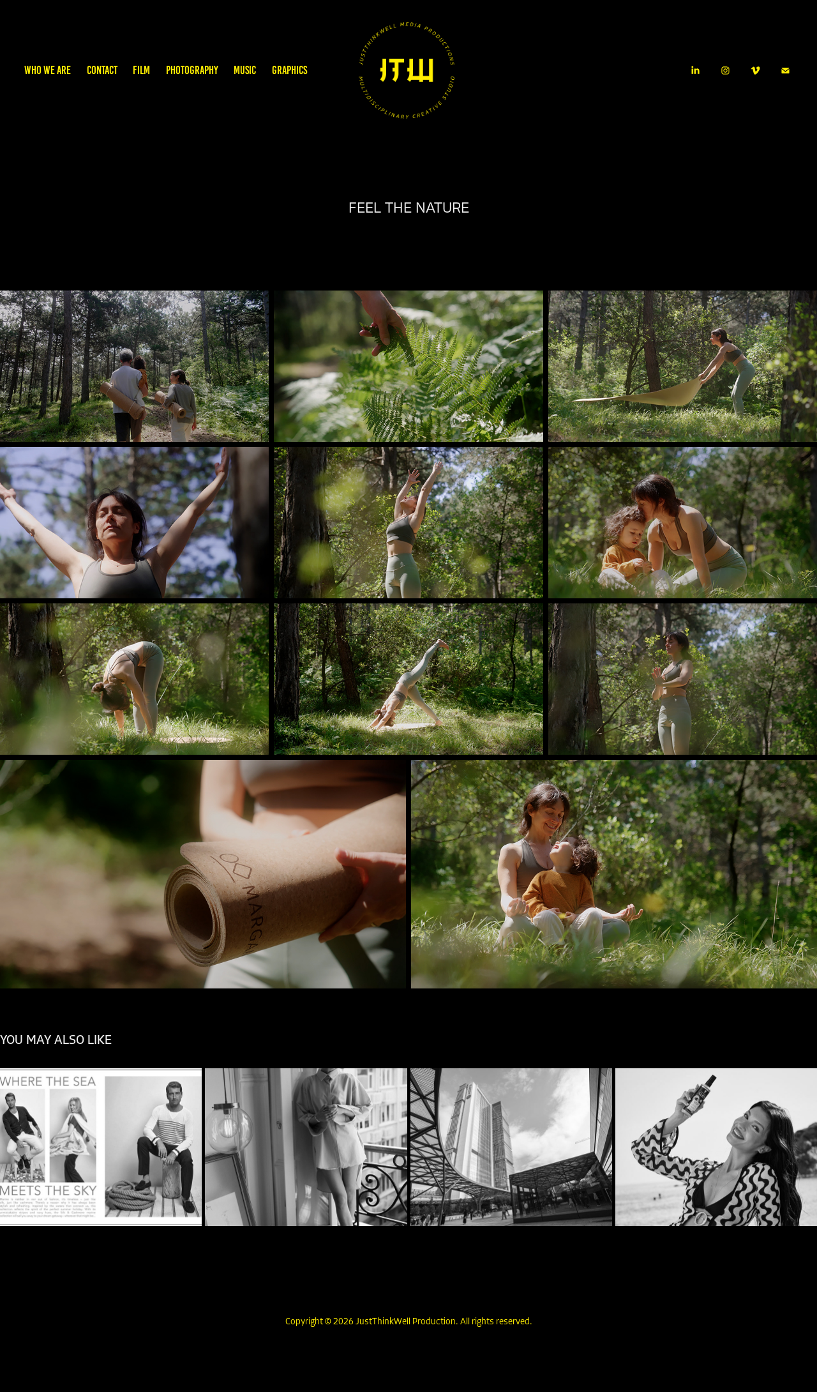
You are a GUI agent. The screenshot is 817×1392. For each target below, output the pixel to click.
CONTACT (102, 70)
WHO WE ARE (47, 70)
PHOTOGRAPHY (192, 70)
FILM (141, 70)
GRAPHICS (289, 70)
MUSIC (245, 70)
